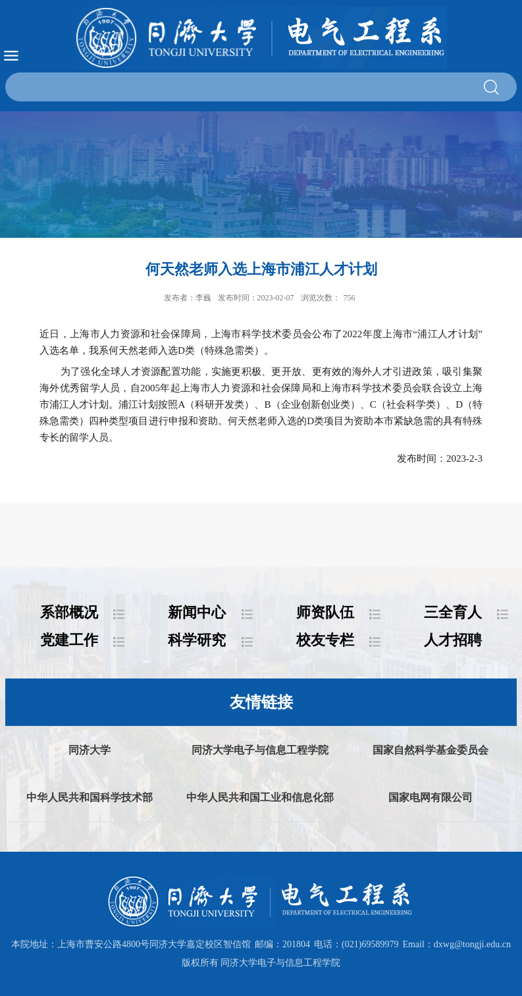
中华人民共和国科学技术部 (89, 797)
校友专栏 (325, 640)
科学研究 (197, 640)
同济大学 (89, 750)
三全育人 (453, 612)
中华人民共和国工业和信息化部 (260, 797)
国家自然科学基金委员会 (430, 750)
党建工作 (69, 640)
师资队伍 (325, 612)
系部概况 (69, 612)
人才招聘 (453, 640)
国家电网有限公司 (430, 797)
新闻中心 (197, 612)
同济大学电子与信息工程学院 (260, 750)
